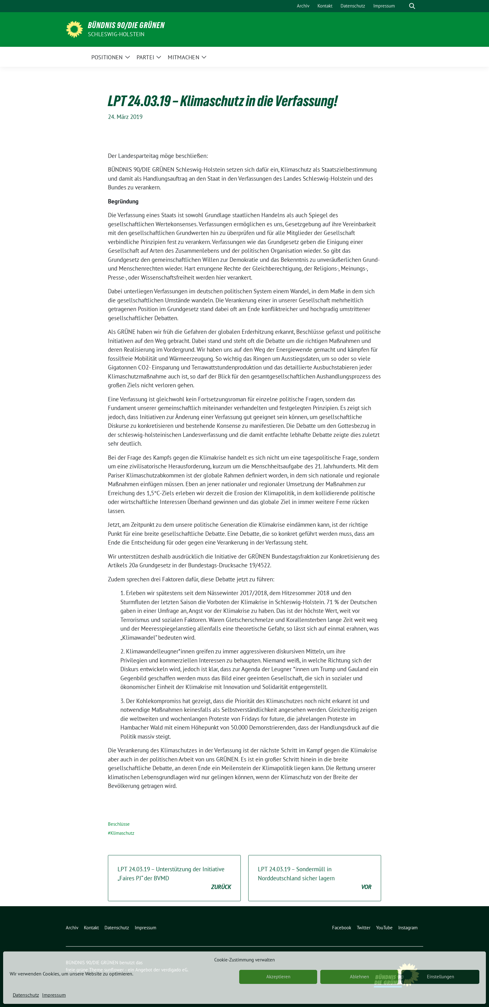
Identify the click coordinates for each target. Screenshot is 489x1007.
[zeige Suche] (412, 6)
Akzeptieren (278, 977)
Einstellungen (440, 977)
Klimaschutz (122, 833)
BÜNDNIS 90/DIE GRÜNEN (126, 25)
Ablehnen (359, 977)
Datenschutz (26, 995)
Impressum (54, 995)
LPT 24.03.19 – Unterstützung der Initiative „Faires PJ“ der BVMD (174, 878)
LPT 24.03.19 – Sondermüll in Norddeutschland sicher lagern (314, 878)
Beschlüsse (119, 824)
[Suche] (403, 6)
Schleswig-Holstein (116, 34)
